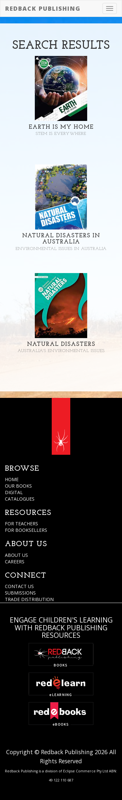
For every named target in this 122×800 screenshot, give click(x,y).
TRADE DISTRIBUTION (29, 599)
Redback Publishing (43, 8)
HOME (12, 479)
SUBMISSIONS (20, 593)
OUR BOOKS (18, 486)
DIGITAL (14, 492)
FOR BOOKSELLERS (26, 530)
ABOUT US (16, 555)
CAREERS (14, 561)
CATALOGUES (19, 499)
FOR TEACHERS (21, 523)
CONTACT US (19, 586)
